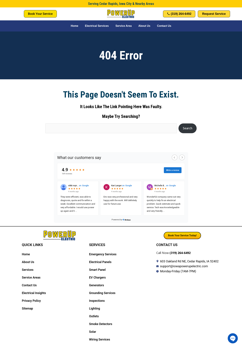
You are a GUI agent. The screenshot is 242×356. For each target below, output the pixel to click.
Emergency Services (103, 254)
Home (74, 25)
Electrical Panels (100, 262)
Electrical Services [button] (97, 25)
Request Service (214, 13)
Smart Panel (97, 269)
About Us (144, 25)
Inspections (97, 300)
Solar (92, 331)
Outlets (94, 316)
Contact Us (164, 25)
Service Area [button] (123, 25)
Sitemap (27, 308)
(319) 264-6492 (180, 253)
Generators (96, 285)
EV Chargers (97, 277)
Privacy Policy (31, 300)
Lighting (94, 308)
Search (187, 128)
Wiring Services (99, 339)
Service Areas (31, 277)
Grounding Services (102, 293)
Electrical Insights (34, 293)
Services (27, 269)
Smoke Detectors (100, 324)
